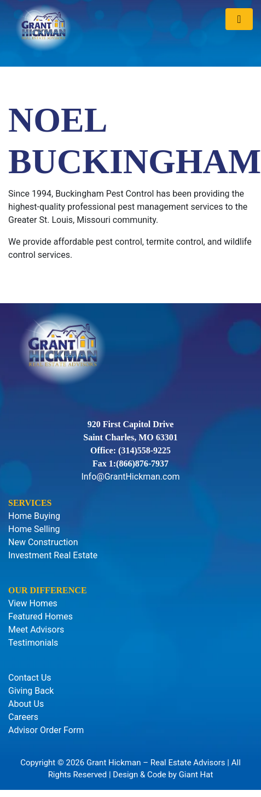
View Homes (32, 603)
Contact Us (29, 677)
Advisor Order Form (46, 730)
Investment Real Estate (52, 555)
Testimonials (33, 642)
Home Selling (34, 529)
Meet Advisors (36, 629)
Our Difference (47, 590)
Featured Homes (40, 616)
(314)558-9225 (144, 450)
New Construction (43, 542)
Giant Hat (196, 775)
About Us (26, 704)
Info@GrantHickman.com (130, 476)
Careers (23, 717)
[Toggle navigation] (239, 19)
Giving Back (31, 691)
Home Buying (34, 516)
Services (29, 502)
